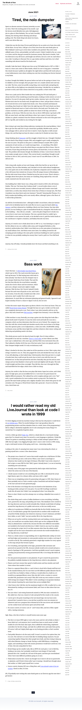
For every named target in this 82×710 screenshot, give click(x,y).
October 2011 (67, 381)
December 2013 (68, 325)
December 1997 (68, 657)
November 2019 (68, 190)
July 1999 (67, 631)
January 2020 (68, 186)
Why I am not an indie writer (70, 36)
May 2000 (67, 624)
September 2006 (68, 507)
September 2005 (68, 533)
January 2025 (68, 75)
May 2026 (67, 47)
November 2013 (68, 327)
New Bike (67, 16)
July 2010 (67, 414)
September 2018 (68, 218)
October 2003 (68, 583)
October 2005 (68, 531)
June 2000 (67, 622)
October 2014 (68, 305)
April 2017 (67, 253)
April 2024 (67, 95)
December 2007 (68, 475)
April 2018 (67, 227)
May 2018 (67, 225)
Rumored (22, 138)
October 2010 (68, 407)
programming (18, 681)
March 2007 (67, 494)
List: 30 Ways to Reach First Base (71, 32)
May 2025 (67, 71)
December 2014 (68, 301)
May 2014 (67, 316)
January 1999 (67, 644)
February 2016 (68, 277)
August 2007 (67, 483)
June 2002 (67, 618)
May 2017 (67, 251)
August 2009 (67, 438)
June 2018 (67, 223)
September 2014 (68, 307)
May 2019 (67, 201)
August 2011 (67, 386)
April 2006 (67, 518)
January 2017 (67, 260)
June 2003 (67, 592)
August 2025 (67, 64)
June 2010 (67, 416)
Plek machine (28, 312)
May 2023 (67, 112)
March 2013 (67, 344)
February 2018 (68, 231)
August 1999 (67, 629)
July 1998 (67, 653)
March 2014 (67, 320)
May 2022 (67, 132)
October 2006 (68, 505)
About (57, 3)
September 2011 (68, 383)
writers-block (14, 249)
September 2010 (68, 409)
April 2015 (67, 294)
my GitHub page (12, 423)
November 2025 (68, 60)
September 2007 (68, 481)
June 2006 (67, 514)
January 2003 (68, 603)
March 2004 (67, 572)
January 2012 (67, 375)
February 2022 (68, 138)
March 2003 (67, 598)
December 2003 (68, 579)
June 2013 (67, 338)
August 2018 (67, 221)
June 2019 (67, 199)
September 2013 (68, 331)
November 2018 (68, 214)
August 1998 (67, 650)
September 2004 (68, 559)
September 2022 (68, 125)
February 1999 (68, 642)
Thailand (67, 21)
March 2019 (67, 205)
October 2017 (68, 240)
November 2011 (68, 379)
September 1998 (68, 648)
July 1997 (67, 668)
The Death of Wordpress (70, 13)
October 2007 (68, 479)
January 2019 (67, 210)
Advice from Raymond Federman (71, 30)
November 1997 (68, 659)
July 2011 (67, 388)
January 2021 (67, 164)
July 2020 (67, 173)
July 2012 (67, 362)
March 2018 (67, 229)
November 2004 (68, 555)
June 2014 (67, 314)
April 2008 (67, 466)
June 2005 (67, 540)
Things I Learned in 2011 (70, 34)
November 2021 (68, 142)
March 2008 (67, 468)
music (11, 390)
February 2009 (68, 449)
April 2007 (67, 492)
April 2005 (67, 544)
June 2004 (67, 566)
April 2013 (67, 342)
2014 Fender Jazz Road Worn (26, 271)
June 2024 (67, 90)
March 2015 (67, 297)
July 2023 (67, 110)
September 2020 (68, 171)
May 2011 (67, 392)
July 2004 (67, 564)
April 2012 (67, 368)
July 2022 (67, 127)
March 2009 (67, 446)
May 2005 (67, 542)
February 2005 (68, 548)
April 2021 (67, 158)
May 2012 (67, 366)
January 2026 (68, 56)
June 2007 (67, 488)
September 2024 (68, 84)
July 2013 (67, 336)
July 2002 (67, 616)
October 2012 (68, 355)
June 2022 (67, 129)
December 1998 (68, 646)
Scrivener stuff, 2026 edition (70, 23)
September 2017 (68, 242)
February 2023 (68, 119)
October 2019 (68, 192)
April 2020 (67, 179)
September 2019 (68, 195)
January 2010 (67, 427)
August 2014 (67, 310)
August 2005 (67, 535)
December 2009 (68, 429)
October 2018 (68, 216)
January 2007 (68, 498)
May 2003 (67, 594)
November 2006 (68, 503)
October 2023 (68, 103)
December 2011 (68, 377)
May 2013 (67, 340)
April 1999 (67, 637)
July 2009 (67, 440)
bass (8, 390)
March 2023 (67, 116)
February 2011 (68, 399)
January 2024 (68, 99)
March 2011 (67, 396)
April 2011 (67, 394)
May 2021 (67, 155)
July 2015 (67, 288)
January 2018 (67, 234)
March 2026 (67, 51)
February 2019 (68, 208)
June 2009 (67, 442)
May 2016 (67, 273)
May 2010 (67, 418)
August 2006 (67, 509)
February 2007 (68, 496)
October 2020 (68, 169)
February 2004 (68, 574)
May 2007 (67, 490)
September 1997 (68, 663)
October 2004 (68, 557)
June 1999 (67, 633)
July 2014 (67, 312)
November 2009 (68, 431)
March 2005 (67, 546)
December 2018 (68, 212)
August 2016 (67, 266)
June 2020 (67, 175)
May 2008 (67, 464)
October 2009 (68, 433)
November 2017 (68, 238)
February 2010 (68, 425)
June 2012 (67, 364)
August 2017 (67, 244)
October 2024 (68, 82)
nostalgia (13, 681)
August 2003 (67, 587)
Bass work (33, 264)
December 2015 (68, 281)
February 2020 (68, 184)
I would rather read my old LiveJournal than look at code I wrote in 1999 (33, 409)
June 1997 (67, 670)
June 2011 (67, 390)
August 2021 (67, 149)
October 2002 (68, 609)
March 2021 (67, 160)
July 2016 (67, 268)
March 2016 (67, 275)
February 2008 (68, 470)
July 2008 (67, 459)
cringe (8, 681)
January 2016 (67, 279)
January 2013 (67, 349)
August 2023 (67, 108)
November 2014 (68, 303)
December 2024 (68, 77)
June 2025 (67, 69)
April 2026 (67, 49)
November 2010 (68, 405)
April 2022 (67, 134)
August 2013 (67, 333)
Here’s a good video (35, 338)
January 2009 (68, 451)
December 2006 (68, 501)
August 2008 (67, 457)
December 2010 (68, 403)
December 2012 (68, 351)
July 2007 (67, 485)
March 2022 (67, 136)
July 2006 (67, 511)
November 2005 (68, 529)
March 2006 (67, 520)
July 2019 (67, 197)
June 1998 (67, 655)
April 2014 (67, 318)
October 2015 (68, 286)
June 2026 (67, 45)
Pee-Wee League (68, 38)
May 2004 (67, 568)
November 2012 (68, 353)
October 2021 (68, 145)
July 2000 (67, 620)
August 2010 (67, 412)
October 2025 (68, 62)
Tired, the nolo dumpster (33, 20)
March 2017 (67, 255)
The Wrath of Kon (9, 2)
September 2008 (68, 455)
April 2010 (67, 420)
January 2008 (68, 472)
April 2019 (67, 203)
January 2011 (67, 401)
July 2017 (67, 247)
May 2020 (67, 177)
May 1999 (67, 635)
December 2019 (68, 188)
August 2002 (67, 613)
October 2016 (68, 264)
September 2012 (68, 357)
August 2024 (67, 86)
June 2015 (67, 290)
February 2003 (68, 600)
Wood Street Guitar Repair (18, 308)
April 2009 (67, 444)
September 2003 (68, 585)
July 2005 (67, 538)
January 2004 (68, 577)
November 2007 (68, 477)
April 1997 (67, 674)
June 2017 (67, 249)
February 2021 (68, 162)
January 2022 (68, 140)
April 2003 (67, 596)
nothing (9, 249)
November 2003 (68, 581)
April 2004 (67, 570)
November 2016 (68, 262)
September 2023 (68, 106)
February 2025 (68, 73)
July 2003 (67, 590)
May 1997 (67, 672)
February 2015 (68, 299)
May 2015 (67, 292)
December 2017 (68, 236)
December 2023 (68, 101)
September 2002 (68, 611)
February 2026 (68, 53)
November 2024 (68, 80)
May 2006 (67, 516)
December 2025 (68, 58)
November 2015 (68, 284)
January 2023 (68, 121)
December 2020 (68, 166)
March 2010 (67, 422)
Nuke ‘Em (25, 435)
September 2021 (68, 147)
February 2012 (68, 373)
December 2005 (68, 527)
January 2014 (67, 323)
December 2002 (68, 605)
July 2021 (67, 151)
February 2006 (68, 522)
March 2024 (67, 97)
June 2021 (67, 153)
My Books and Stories (66, 3)
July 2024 (67, 88)
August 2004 (67, 561)
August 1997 (67, 666)
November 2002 (68, 607)
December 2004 (68, 553)
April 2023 (67, 114)
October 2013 (68, 329)
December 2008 (68, 453)
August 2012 (67, 359)
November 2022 (68, 123)
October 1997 (68, 661)
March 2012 (67, 370)
